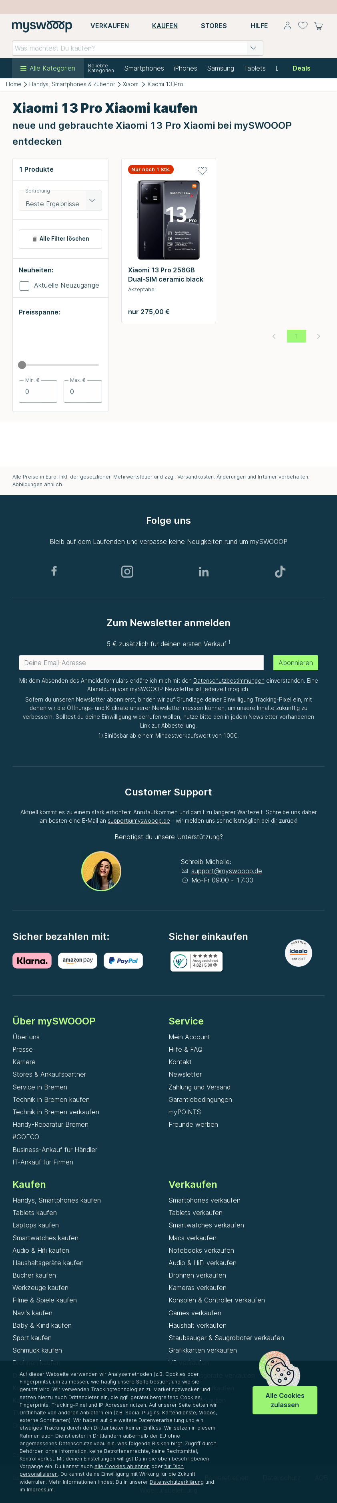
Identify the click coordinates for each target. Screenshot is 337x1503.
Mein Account (189, 1037)
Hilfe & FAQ (185, 1049)
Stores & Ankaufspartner (49, 1074)
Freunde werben (193, 1124)
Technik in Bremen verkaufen (55, 1112)
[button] (253, 48)
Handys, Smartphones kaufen (56, 1200)
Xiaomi (131, 84)
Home (14, 84)
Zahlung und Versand (199, 1087)
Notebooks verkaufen (201, 1250)
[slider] (22, 365)
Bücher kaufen (34, 1275)
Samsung (220, 68)
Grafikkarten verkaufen (202, 1350)
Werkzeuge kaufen (40, 1288)
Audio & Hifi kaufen (40, 1250)
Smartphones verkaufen (204, 1200)
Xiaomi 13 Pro (165, 84)
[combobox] (137, 48)
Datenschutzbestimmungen (229, 680)
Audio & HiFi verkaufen (202, 1263)
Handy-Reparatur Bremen (50, 1124)
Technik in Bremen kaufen (51, 1099)
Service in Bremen (39, 1087)
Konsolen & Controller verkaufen (216, 1300)
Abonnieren (296, 663)
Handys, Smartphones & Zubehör (72, 84)
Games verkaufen (194, 1313)
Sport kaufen (32, 1338)
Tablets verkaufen (195, 1213)
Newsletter (185, 1074)
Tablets (255, 68)
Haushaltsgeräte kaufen (48, 1263)
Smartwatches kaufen (45, 1238)
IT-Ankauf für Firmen (42, 1162)
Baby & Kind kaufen (42, 1325)
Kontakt (180, 1062)
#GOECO (25, 1137)
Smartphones (144, 68)
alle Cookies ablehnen (122, 1466)
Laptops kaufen (35, 1225)
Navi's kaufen (32, 1313)
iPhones (185, 68)
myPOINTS (184, 1112)
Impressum (40, 1490)
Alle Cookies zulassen (285, 1400)
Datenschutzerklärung (177, 1482)
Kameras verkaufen (197, 1288)
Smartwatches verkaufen (206, 1225)
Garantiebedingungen (200, 1099)
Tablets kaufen (34, 1213)
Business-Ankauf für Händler (54, 1150)
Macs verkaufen (192, 1238)
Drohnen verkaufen (197, 1275)
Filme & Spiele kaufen (44, 1300)
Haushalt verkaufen (197, 1325)
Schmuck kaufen (37, 1350)
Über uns (26, 1037)
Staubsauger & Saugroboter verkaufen (226, 1338)
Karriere (24, 1062)
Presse (22, 1049)
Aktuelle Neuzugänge (66, 285)
